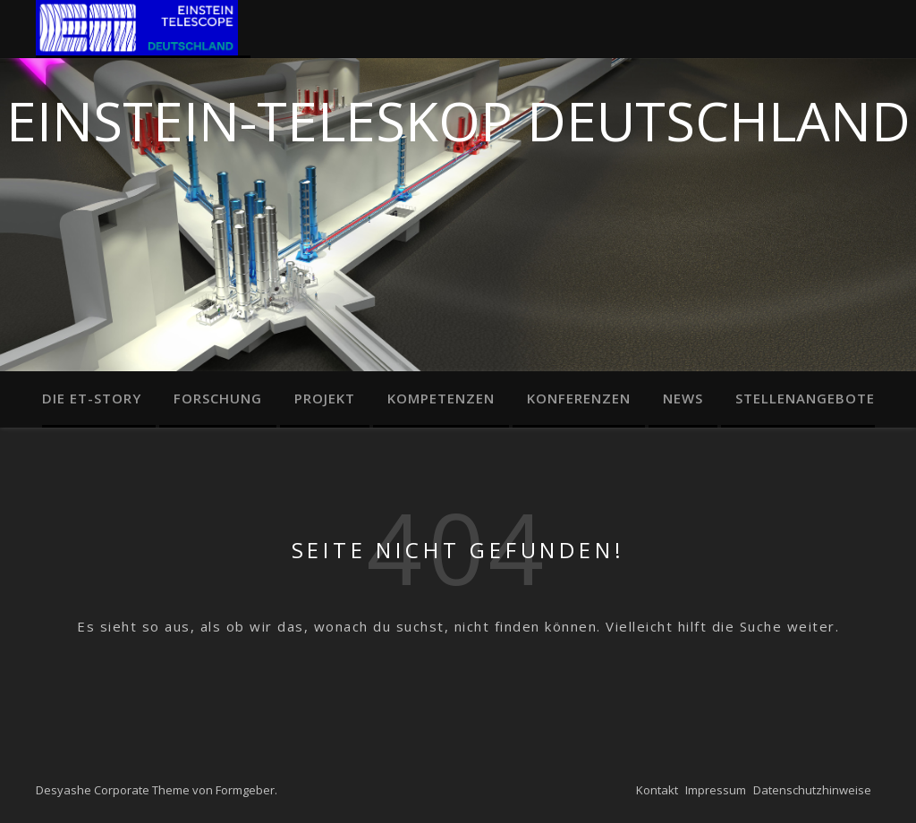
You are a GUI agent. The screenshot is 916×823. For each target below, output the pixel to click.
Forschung (218, 398)
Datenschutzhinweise (812, 790)
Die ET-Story (91, 398)
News (683, 398)
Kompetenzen (441, 398)
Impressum (715, 790)
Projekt (324, 398)
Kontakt (657, 790)
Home (143, 29)
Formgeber (245, 790)
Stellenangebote (805, 398)
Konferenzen (579, 398)
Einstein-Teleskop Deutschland (458, 116)
